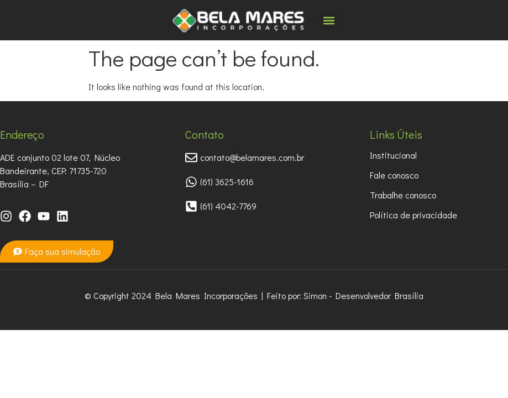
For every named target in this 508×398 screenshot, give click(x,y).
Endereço (22, 134)
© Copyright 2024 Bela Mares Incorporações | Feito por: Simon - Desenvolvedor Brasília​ (254, 295)
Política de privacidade (413, 215)
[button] (329, 20)
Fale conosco (394, 175)
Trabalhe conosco (403, 195)
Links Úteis (396, 134)
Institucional (393, 155)
